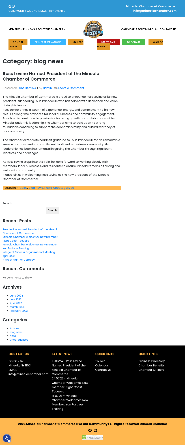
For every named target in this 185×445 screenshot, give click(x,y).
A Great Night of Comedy (19, 260)
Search (7, 203)
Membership (16, 29)
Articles (21, 188)
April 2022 (16, 303)
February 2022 (19, 311)
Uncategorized (63, 188)
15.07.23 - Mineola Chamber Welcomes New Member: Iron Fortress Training (70, 402)
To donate (133, 42)
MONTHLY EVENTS (52, 11)
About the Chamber (49, 29)
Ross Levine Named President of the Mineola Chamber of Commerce (51, 76)
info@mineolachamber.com (155, 11)
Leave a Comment (71, 88)
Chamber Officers (151, 370)
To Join (18, 42)
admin (47, 88)
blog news (36, 188)
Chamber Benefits (152, 365)
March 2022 (17, 307)
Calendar (128, 29)
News (31, 29)
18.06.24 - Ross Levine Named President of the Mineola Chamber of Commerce (69, 367)
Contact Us (103, 370)
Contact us (168, 29)
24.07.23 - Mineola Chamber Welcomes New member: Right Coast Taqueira (70, 385)
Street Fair (108, 42)
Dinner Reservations (48, 42)
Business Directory (152, 361)
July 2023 (15, 299)
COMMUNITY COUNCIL (24, 11)
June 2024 (16, 295)
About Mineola (146, 29)
